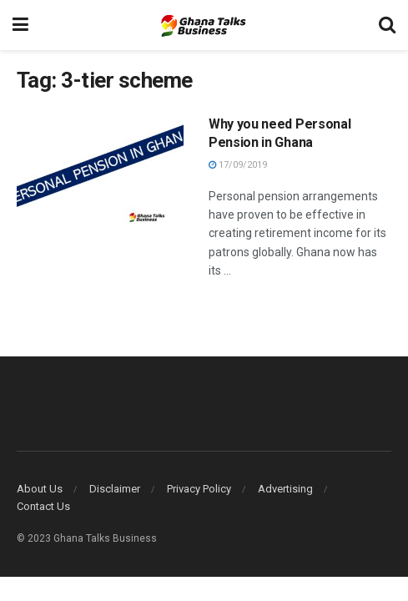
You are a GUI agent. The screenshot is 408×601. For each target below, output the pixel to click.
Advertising (285, 488)
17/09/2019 (238, 164)
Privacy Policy (199, 488)
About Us (40, 488)
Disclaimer (114, 488)
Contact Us (43, 506)
